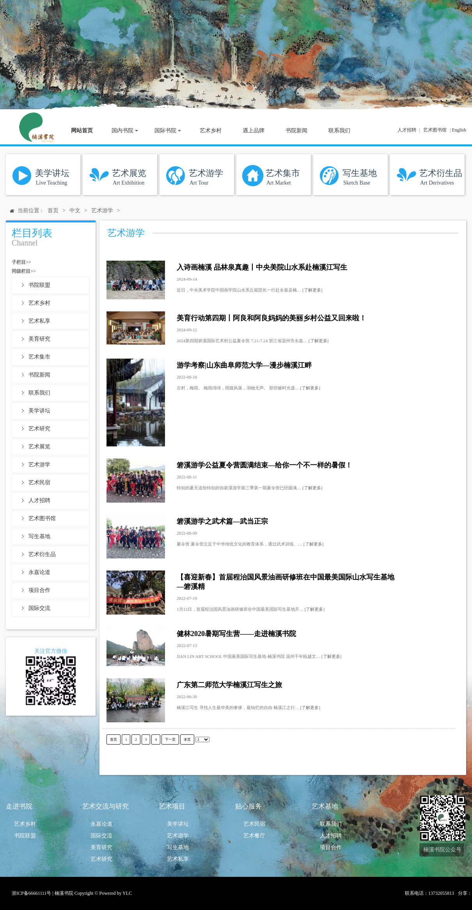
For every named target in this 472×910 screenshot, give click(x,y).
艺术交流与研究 (105, 806)
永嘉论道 (39, 572)
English (459, 130)
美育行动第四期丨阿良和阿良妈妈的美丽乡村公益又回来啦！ (271, 318)
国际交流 (39, 608)
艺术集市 (39, 357)
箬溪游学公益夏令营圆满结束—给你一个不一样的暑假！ (264, 465)
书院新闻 (39, 375)
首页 (53, 210)
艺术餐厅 (254, 836)
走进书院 (19, 806)
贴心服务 (248, 806)
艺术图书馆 (435, 130)
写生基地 (39, 536)
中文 (74, 210)
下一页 (170, 739)
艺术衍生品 (42, 554)
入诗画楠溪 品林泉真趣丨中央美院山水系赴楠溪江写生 (262, 267)
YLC (127, 893)
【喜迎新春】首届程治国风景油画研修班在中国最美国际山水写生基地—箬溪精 (285, 581)
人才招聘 (406, 130)
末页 (187, 739)
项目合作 (39, 590)
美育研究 (39, 339)
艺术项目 (172, 806)
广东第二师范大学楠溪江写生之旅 (229, 685)
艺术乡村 (39, 303)
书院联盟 (39, 285)
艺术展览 (39, 447)
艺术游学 (39, 464)
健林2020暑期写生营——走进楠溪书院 (236, 634)
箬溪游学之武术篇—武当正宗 (222, 521)
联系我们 (39, 393)
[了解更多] (312, 290)
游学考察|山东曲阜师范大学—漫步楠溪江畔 (244, 365)
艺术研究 (39, 429)
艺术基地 (325, 806)
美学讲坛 (39, 411)
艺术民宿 (39, 482)
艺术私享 (39, 321)
